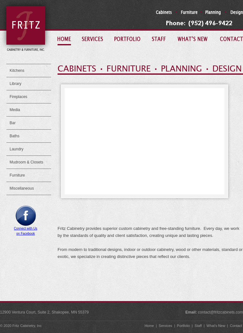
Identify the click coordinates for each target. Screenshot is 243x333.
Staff (198, 326)
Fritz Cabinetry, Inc (27, 326)
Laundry (16, 149)
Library (15, 83)
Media (15, 110)
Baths (15, 136)
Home (149, 326)
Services (165, 326)
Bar (13, 123)
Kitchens (17, 70)
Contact (236, 326)
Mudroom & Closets (26, 162)
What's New (215, 326)
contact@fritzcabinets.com (220, 312)
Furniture (17, 175)
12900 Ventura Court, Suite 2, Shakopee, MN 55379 (44, 312)
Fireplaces (18, 97)
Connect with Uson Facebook (25, 229)
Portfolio (183, 326)
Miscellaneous (22, 188)
